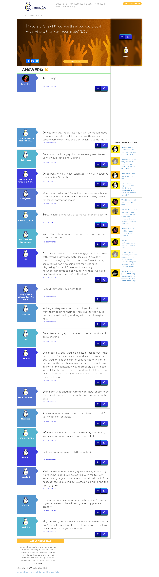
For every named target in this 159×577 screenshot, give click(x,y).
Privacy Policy (53, 576)
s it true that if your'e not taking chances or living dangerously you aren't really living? (128, 276)
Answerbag (22, 576)
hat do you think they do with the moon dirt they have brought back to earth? (129, 164)
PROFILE (99, 4)
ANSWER (75, 61)
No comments (49, 86)
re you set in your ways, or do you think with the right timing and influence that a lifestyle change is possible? (129, 216)
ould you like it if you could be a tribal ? (128, 202)
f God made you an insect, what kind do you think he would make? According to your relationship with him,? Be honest (129, 259)
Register (68, 7)
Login (57, 7)
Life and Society (33, 16)
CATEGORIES (76, 4)
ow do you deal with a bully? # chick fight (128, 176)
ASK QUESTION (132, 4)
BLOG (89, 4)
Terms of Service (37, 576)
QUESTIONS (61, 4)
